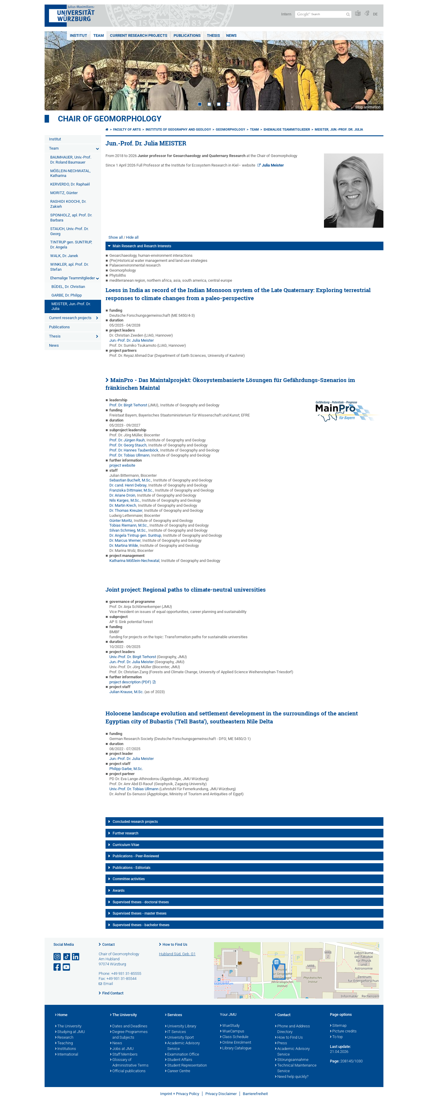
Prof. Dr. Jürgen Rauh (127, 440)
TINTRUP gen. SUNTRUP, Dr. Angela (71, 244)
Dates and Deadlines (128, 1026)
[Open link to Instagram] (58, 957)
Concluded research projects (135, 822)
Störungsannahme (292, 1060)
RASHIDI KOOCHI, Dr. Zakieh (68, 204)
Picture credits (343, 1031)
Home (61, 1015)
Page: (334, 1061)
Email (108, 983)
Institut (78, 35)
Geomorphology (230, 130)
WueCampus (232, 1031)
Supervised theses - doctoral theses (141, 902)
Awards (119, 890)
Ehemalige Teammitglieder (72, 278)
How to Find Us (175, 944)
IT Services (175, 1032)
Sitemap (338, 1026)
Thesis (213, 35)
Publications (187, 35)
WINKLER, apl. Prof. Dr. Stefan (69, 267)
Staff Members (124, 1054)
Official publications (128, 1071)
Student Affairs (178, 1060)
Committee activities (129, 879)
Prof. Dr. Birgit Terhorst (128, 405)
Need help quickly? (292, 1077)
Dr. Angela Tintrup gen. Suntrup (135, 535)
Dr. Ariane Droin (122, 495)
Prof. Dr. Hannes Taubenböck (133, 450)
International (66, 1054)
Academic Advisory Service (182, 1046)
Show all (115, 237)
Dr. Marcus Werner (125, 540)
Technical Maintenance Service (296, 1068)
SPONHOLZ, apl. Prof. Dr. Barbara (71, 217)
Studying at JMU (70, 1032)
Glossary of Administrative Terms (129, 1062)
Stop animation (367, 107)
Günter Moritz (120, 520)
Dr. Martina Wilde (123, 545)
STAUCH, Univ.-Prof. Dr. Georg (69, 231)
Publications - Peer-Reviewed (136, 856)
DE (375, 14)
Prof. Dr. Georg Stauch (128, 445)
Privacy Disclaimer (221, 1094)
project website (122, 465)
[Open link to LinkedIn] (76, 957)
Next (373, 71)
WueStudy (230, 1026)
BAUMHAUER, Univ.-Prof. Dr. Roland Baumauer (70, 159)
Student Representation (186, 1065)
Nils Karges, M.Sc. (124, 500)
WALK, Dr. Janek (64, 256)
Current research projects (138, 35)
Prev (55, 71)
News (231, 35)
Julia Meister (273, 165)
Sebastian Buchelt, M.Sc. (130, 480)
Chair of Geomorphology (109, 118)
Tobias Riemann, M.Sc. (128, 525)
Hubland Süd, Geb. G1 (177, 954)
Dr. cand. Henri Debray (128, 485)
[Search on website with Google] (323, 14)
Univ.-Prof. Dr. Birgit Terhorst (132, 657)
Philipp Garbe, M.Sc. (126, 768)
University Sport (179, 1037)
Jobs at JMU (122, 1049)
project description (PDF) (130, 682)
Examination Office (182, 1054)
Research (64, 1037)
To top (336, 1037)
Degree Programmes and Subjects (129, 1034)
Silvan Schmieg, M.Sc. (128, 530)
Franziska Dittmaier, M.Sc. (131, 490)
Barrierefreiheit (255, 1094)
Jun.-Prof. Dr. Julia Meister (131, 340)
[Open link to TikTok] (67, 957)
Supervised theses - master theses (139, 913)
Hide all (132, 237)
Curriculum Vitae (126, 845)
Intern (286, 14)
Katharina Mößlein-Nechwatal (134, 560)
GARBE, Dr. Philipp (66, 295)
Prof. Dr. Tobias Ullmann (129, 455)
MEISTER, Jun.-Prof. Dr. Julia (71, 306)
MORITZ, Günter (64, 193)
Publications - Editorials (131, 868)
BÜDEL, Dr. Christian (68, 286)
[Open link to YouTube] (67, 967)
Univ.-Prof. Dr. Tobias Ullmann (133, 789)
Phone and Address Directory (292, 1029)
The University (68, 1026)
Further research (126, 833)
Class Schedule (234, 1037)
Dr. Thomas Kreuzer (125, 510)
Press (281, 1043)
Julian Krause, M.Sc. (126, 692)
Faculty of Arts (127, 130)
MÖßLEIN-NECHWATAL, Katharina (70, 173)
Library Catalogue (235, 1048)
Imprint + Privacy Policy (179, 1094)
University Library (180, 1026)
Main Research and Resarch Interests (142, 246)
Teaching (64, 1043)
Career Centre (177, 1071)
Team (98, 35)
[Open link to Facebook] (58, 967)
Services (173, 1015)
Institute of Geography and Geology (178, 130)
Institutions (65, 1049)
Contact (108, 944)
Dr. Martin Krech (122, 505)
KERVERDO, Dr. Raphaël (70, 184)
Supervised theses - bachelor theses (141, 925)
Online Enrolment (235, 1042)
